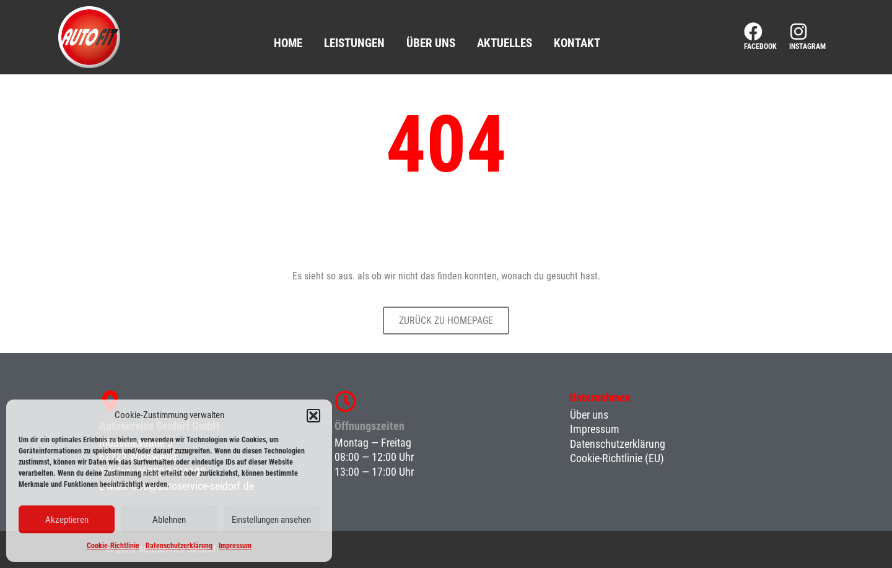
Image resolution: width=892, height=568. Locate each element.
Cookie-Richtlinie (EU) (617, 458)
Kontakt (577, 43)
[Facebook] (753, 31)
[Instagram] (798, 31)
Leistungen (354, 43)
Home (288, 43)
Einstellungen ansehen (271, 519)
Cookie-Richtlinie (113, 545)
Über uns (430, 43)
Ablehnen (169, 519)
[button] (313, 415)
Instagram (807, 46)
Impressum (235, 545)
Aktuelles (504, 43)
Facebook (760, 46)
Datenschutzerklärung (179, 545)
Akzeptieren (67, 519)
